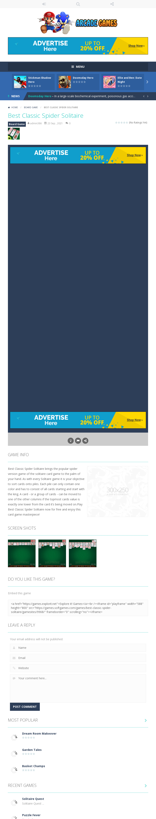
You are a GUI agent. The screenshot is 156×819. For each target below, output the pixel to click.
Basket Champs (33, 766)
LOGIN (44, 4)
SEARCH (78, 4)
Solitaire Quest (33, 799)
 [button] (78, 441)
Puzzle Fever (31, 815)
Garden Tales (32, 750)
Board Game (31, 107)
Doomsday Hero (83, 78)
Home (14, 107)
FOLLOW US (112, 4)
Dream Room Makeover (39, 733)
